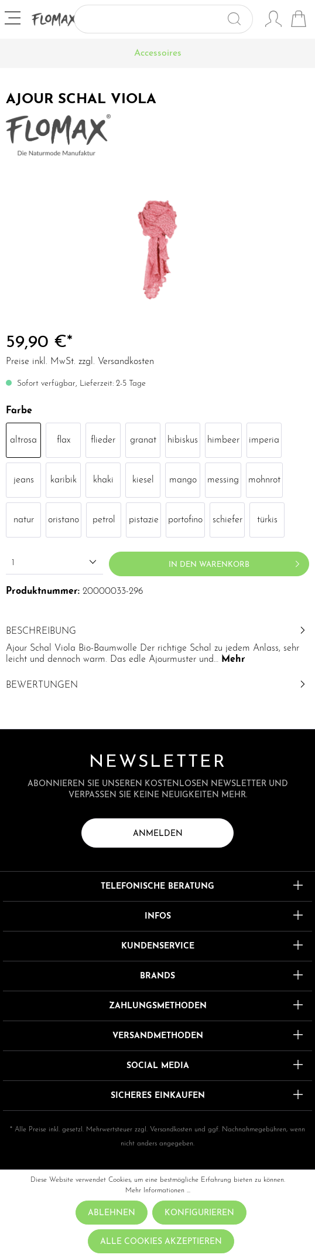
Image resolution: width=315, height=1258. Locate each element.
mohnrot (264, 480)
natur (23, 520)
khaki (103, 480)
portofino (185, 520)
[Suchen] (239, 19)
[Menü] (14, 19)
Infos (158, 916)
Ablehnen (111, 1213)
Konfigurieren (199, 1213)
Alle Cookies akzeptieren (161, 1241)
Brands (157, 976)
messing (223, 480)
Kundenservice (157, 946)
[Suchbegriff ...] (150, 19)
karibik (63, 480)
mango (183, 480)
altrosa (23, 440)
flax (63, 440)
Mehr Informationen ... (157, 1190)
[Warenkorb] (298, 20)
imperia (264, 440)
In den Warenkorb (236, 562)
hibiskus (182, 440)
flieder (103, 440)
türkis (267, 520)
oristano (63, 520)
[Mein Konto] (273, 20)
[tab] (157, 644)
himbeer (223, 440)
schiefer (227, 520)
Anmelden (158, 833)
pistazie (144, 520)
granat (143, 440)
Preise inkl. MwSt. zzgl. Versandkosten (80, 361)
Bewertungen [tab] (157, 685)
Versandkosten (171, 1129)
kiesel (143, 480)
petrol (104, 520)
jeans (23, 480)
